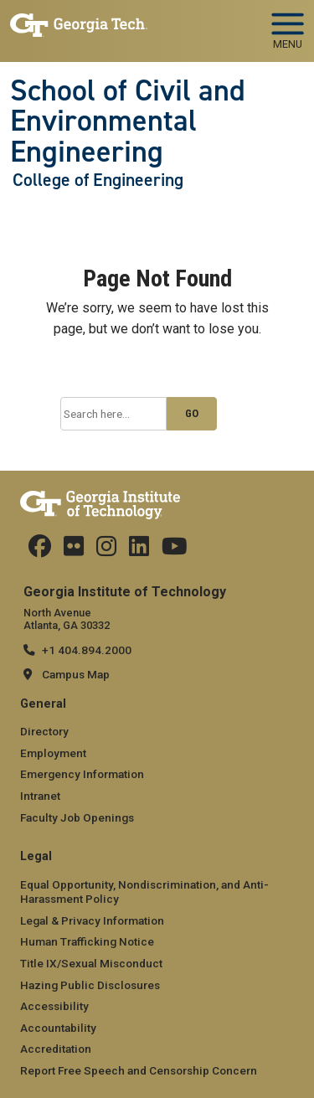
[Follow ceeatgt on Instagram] (106, 550)
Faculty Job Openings (77, 817)
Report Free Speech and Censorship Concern (138, 1070)
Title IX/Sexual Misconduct (91, 963)
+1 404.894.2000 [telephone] (86, 650)
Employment (53, 753)
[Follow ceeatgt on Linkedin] (139, 550)
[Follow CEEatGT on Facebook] (39, 550)
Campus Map (76, 674)
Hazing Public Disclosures (90, 985)
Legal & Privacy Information (92, 920)
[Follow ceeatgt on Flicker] (74, 550)
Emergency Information (82, 774)
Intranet (40, 795)
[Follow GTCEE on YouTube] (175, 550)
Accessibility (54, 1006)
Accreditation (55, 1048)
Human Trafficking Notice (87, 941)
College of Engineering (98, 180)
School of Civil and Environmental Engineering (127, 121)
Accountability (58, 1027)
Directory (44, 731)
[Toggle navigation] (287, 25)
